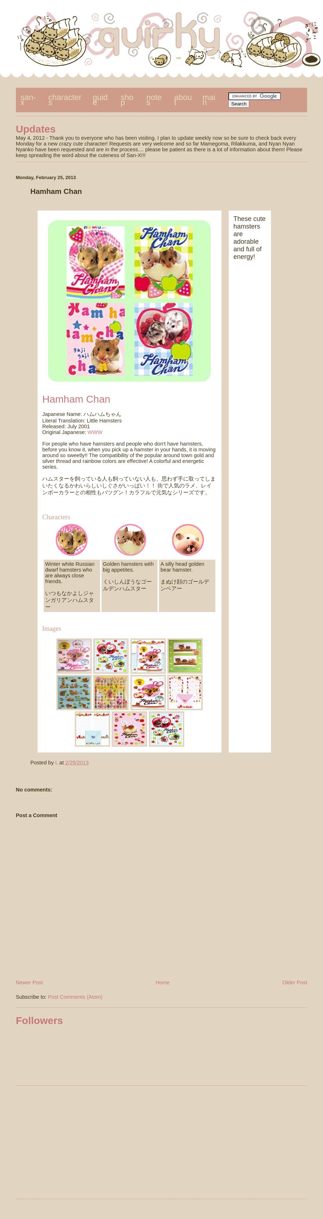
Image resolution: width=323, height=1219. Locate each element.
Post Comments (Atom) (75, 997)
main (208, 100)
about (183, 100)
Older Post (295, 982)
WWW (94, 432)
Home (163, 982)
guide (100, 100)
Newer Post (29, 982)
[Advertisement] (161, 1143)
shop (127, 100)
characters (65, 100)
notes (154, 100)
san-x (28, 100)
